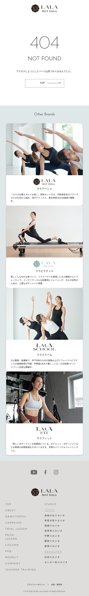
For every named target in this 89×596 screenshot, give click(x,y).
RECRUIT (12, 557)
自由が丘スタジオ (55, 515)
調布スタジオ (52, 541)
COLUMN (12, 545)
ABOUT (10, 511)
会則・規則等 (56, 585)
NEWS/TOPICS (15, 517)
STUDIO (50, 504)
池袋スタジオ (52, 526)
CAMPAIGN (13, 523)
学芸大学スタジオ (55, 521)
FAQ (8, 551)
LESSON (11, 539)
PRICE (9, 535)
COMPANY (12, 564)
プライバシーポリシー (36, 585)
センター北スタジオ (56, 562)
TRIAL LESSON (16, 529)
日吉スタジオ (52, 557)
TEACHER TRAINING (20, 570)
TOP (8, 504)
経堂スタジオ (52, 546)
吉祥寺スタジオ (54, 531)
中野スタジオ (52, 536)
